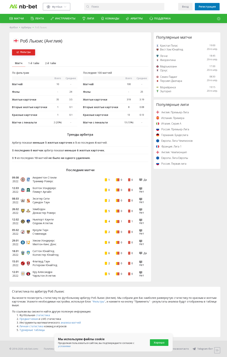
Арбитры (26, 27)
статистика (43, 315)
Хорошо (159, 342)
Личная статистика (31, 326)
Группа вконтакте (176, 348)
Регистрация (207, 6)
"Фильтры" (98, 301)
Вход (185, 6)
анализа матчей (71, 322)
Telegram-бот (202, 348)
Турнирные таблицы (32, 330)
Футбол (13, 27)
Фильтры (23, 52)
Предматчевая (28, 319)
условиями (64, 346)
